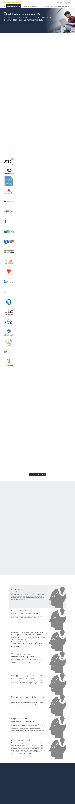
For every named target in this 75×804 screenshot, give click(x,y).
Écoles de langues (62, 6)
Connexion (67, 2)
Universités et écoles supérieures (30, 6)
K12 (69, 6)
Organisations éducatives (13, 6)
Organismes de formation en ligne (48, 6)
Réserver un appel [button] (35, 474)
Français (61, 2)
